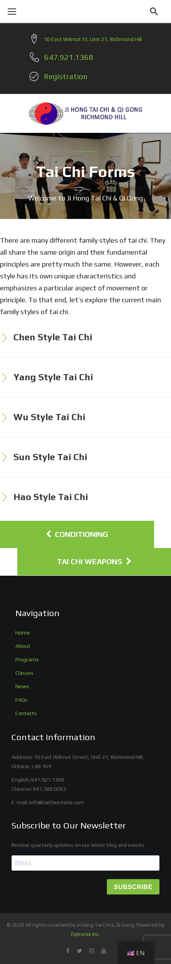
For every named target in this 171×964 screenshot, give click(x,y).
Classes (24, 673)
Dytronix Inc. (85, 934)
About (22, 646)
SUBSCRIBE (133, 887)
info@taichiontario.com (56, 802)
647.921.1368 (47, 780)
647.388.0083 (49, 789)
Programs (27, 659)
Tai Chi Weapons (94, 561)
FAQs (21, 700)
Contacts (26, 713)
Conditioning (77, 534)
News (22, 686)
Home (22, 632)
